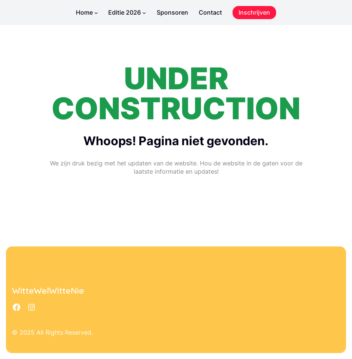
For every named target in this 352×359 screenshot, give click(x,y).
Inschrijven (254, 12)
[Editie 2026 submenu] (144, 13)
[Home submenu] (96, 13)
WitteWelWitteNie (48, 290)
